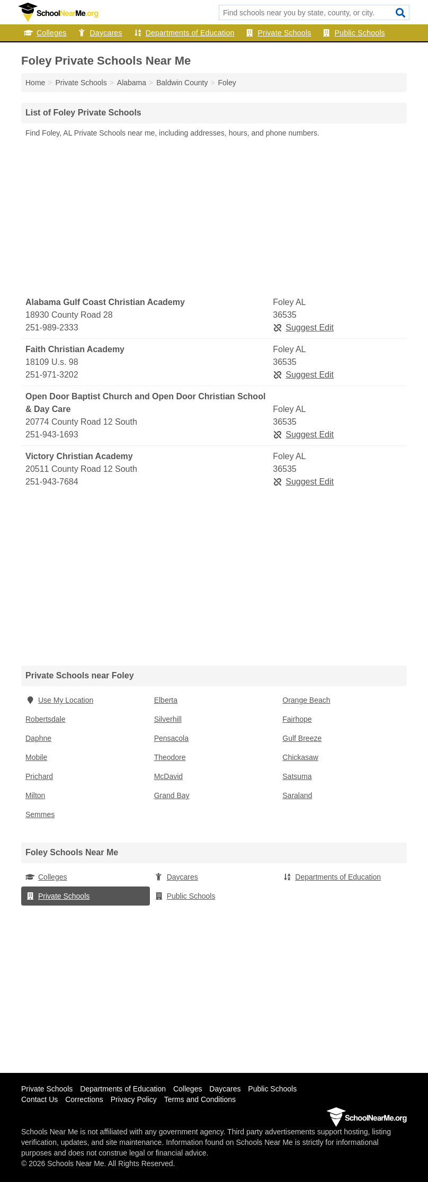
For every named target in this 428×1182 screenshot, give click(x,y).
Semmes (40, 814)
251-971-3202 (51, 374)
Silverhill (168, 719)
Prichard (39, 776)
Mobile (36, 757)
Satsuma (296, 776)
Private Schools (278, 33)
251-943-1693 (51, 434)
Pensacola (171, 738)
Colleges (45, 33)
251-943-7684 (51, 481)
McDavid (168, 776)
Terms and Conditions (200, 1099)
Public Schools (353, 33)
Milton (35, 795)
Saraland (297, 795)
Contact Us (39, 1099)
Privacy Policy (134, 1099)
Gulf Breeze (302, 738)
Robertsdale (45, 719)
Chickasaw (300, 757)
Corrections (84, 1099)
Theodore (170, 757)
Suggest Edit (303, 327)
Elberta (165, 700)
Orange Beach (306, 700)
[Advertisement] (214, 218)
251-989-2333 (51, 327)
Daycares (99, 33)
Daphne (38, 738)
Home (35, 82)
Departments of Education (184, 33)
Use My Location (59, 700)
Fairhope (296, 719)
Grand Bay (172, 795)
